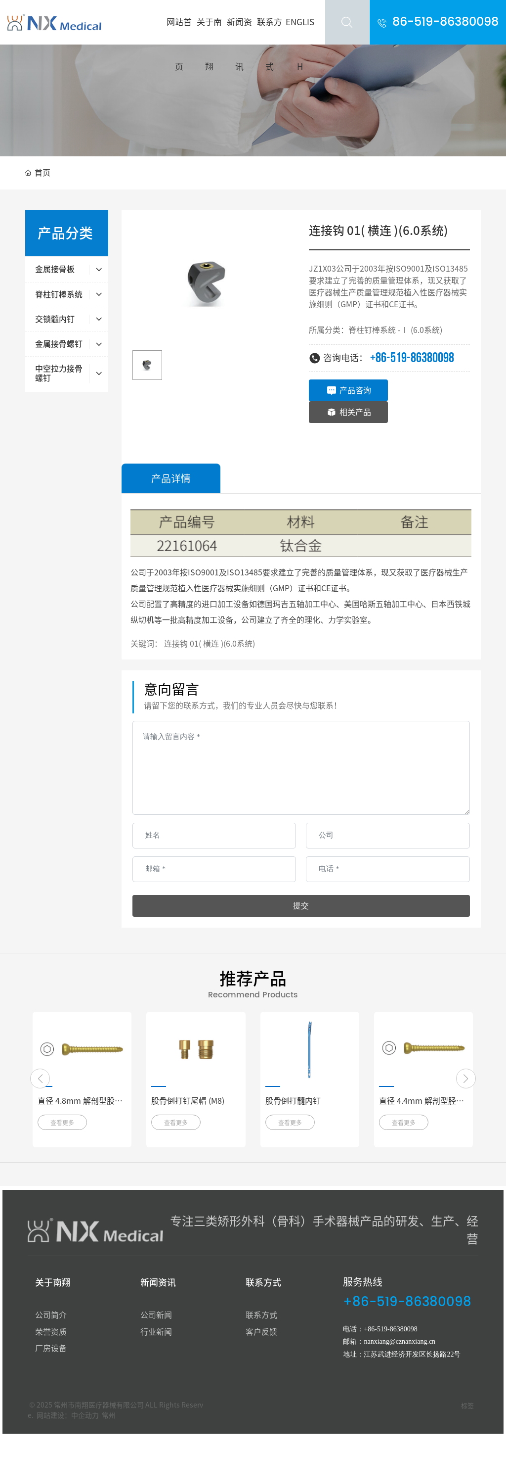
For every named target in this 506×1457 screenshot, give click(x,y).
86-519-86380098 (445, 22)
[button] (40, 1078)
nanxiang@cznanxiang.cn (399, 1341)
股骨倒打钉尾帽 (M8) (187, 1101)
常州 (109, 1415)
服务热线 (362, 1282)
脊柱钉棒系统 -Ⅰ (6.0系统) (395, 330)
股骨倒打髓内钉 (293, 1101)
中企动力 (85, 1415)
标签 (467, 1406)
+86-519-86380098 (412, 358)
